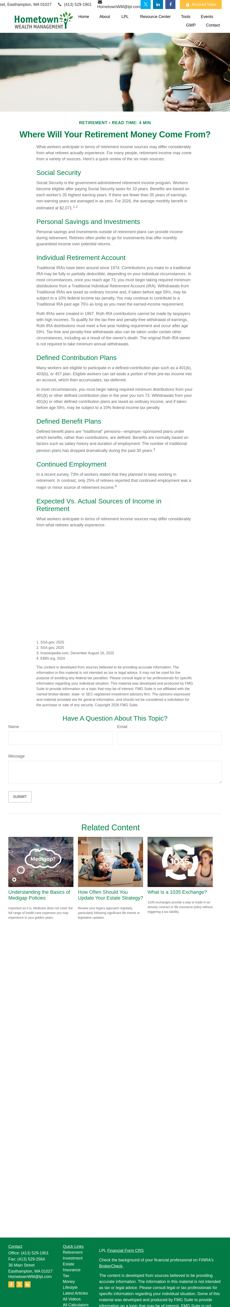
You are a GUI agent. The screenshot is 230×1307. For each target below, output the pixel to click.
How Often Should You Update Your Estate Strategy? (110, 895)
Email (122, 726)
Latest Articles (75, 1293)
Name (13, 726)
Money (69, 1281)
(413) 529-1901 (74, 4)
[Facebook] (170, 4)
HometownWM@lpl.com (30, 1276)
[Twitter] (146, 4)
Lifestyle (70, 1287)
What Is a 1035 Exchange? (177, 892)
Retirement (73, 1252)
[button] (84, 16)
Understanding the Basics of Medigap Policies (39, 895)
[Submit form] (19, 796)
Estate (68, 1264)
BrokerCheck (110, 1266)
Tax (66, 1275)
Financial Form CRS (125, 1250)
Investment (73, 1258)
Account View (201, 4)
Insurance (72, 1270)
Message (16, 756)
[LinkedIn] (158, 4)
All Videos (72, 1299)
